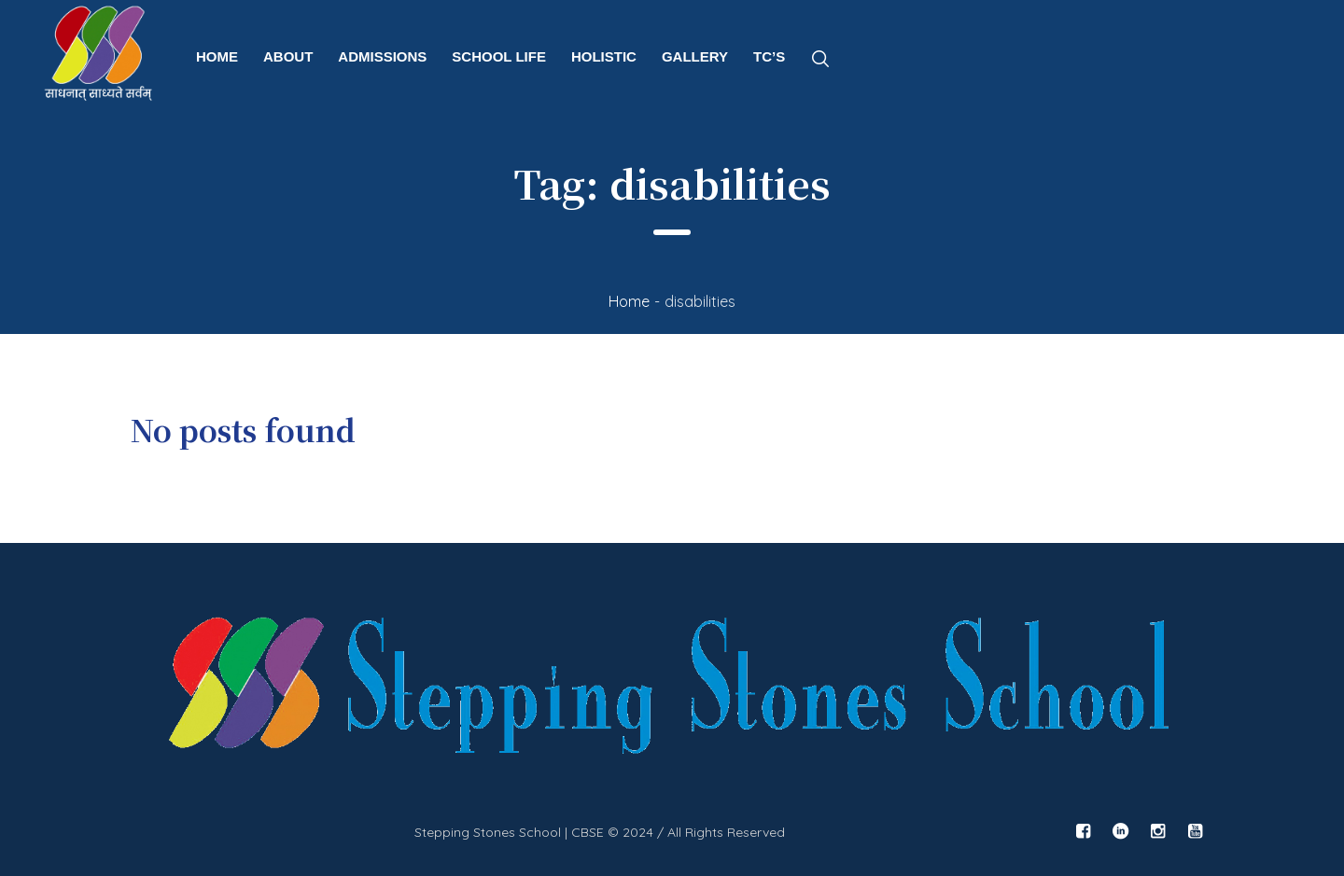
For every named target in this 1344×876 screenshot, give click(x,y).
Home (629, 301)
